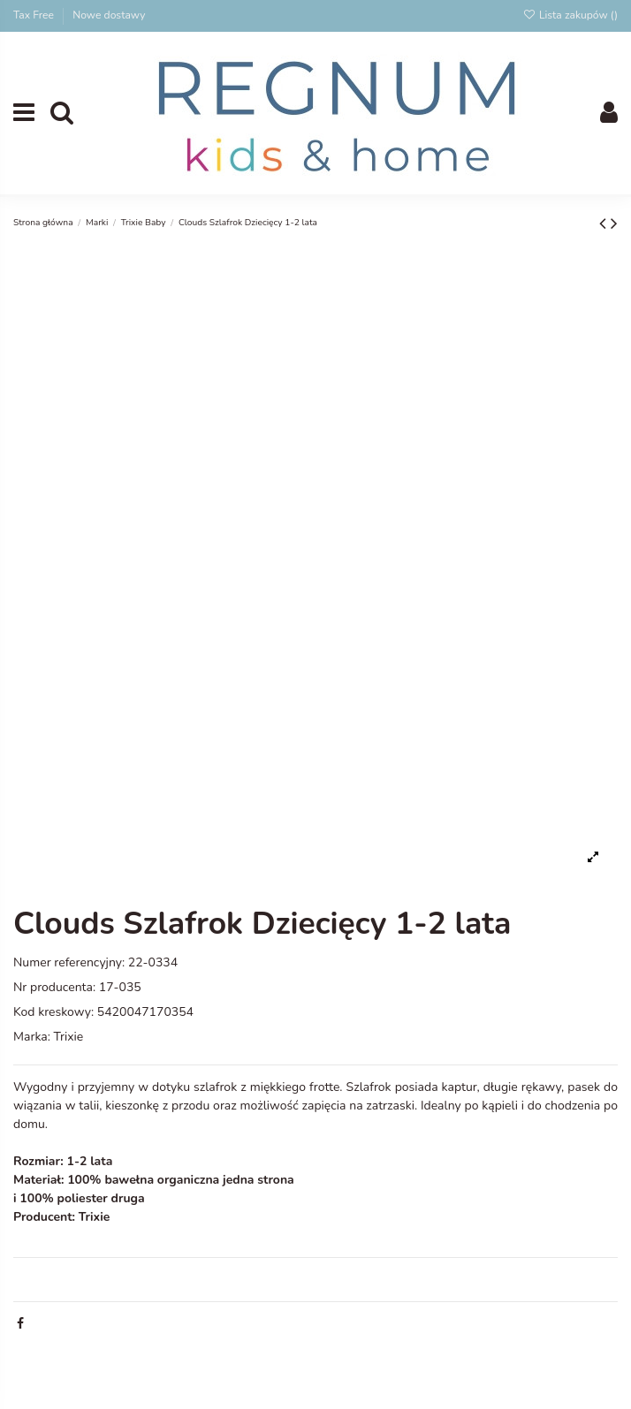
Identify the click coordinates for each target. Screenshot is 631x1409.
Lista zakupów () (570, 15)
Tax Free (35, 15)
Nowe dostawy (108, 15)
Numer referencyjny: (69, 962)
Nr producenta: (54, 987)
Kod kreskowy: (53, 1012)
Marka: (31, 1036)
